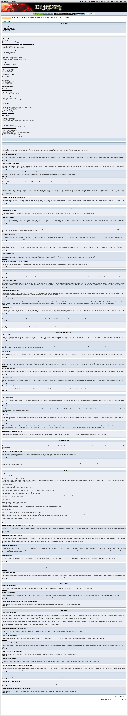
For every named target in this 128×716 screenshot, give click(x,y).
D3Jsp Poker (24, 17)
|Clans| (121, 1)
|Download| (98, 1)
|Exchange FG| (92, 1)
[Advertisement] (64, 707)
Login (10, 1)
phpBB (67, 712)
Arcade (18, 17)
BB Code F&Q (6, 30)
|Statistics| (86, 1)
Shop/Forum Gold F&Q (9, 28)
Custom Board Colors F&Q (9, 29)
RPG (13, 17)
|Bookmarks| (116, 1)
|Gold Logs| (103, 1)
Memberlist (43, 17)
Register (13, 1)
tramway (67, 713)
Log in (62, 17)
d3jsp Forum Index (6, 21)
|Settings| (125, 1)
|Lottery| (111, 1)
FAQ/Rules (31, 17)
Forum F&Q (6, 26)
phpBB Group (39, 588)
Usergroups (50, 17)
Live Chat (56, 17)
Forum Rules (6, 27)
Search (37, 17)
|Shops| (107, 1)
